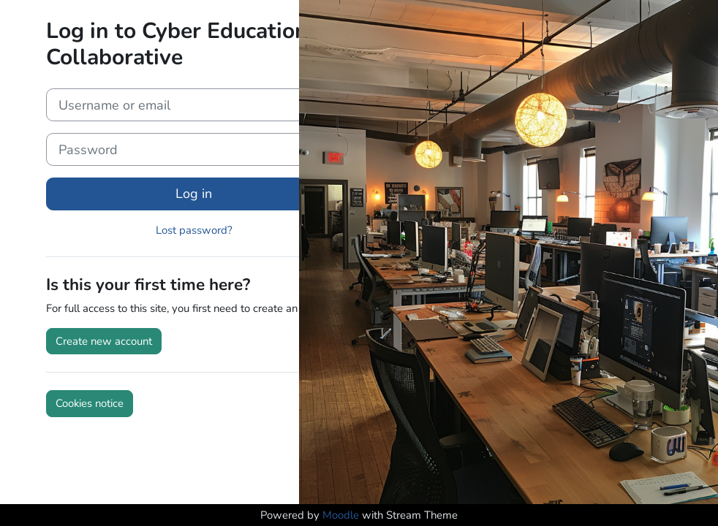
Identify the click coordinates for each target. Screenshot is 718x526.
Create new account (104, 341)
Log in (193, 193)
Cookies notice (90, 403)
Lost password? (194, 230)
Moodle (340, 515)
